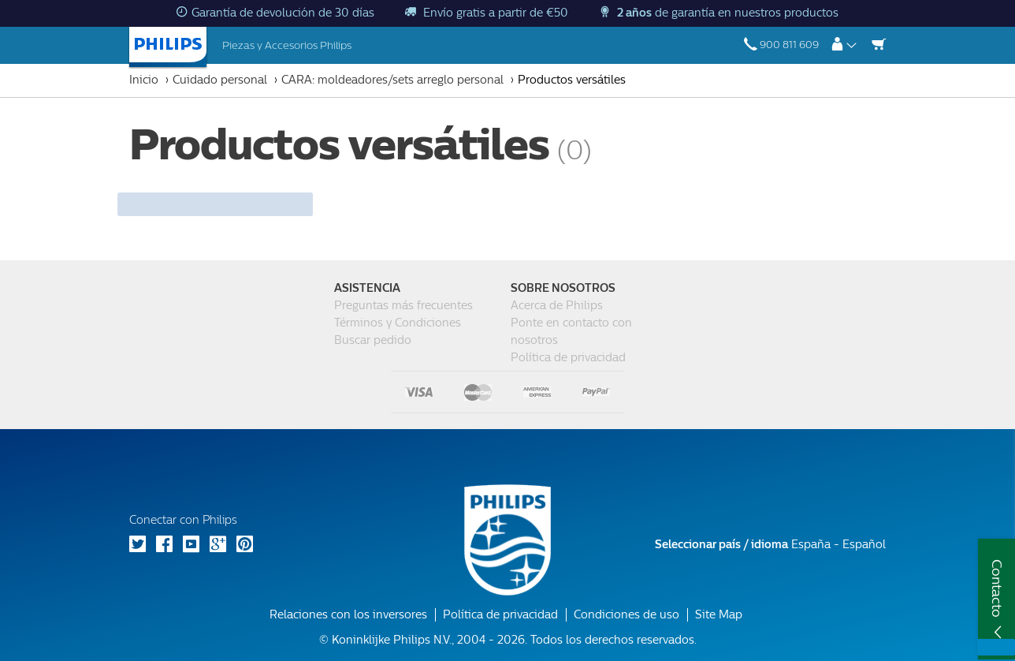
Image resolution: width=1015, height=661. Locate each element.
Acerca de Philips (557, 305)
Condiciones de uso (626, 615)
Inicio (143, 80)
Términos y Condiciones (397, 323)
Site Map (718, 615)
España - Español (770, 544)
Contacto (997, 588)
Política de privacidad (568, 357)
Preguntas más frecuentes (403, 305)
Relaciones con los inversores (348, 615)
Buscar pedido (372, 340)
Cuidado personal (220, 80)
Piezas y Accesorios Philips (286, 45)
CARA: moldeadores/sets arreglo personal (392, 80)
